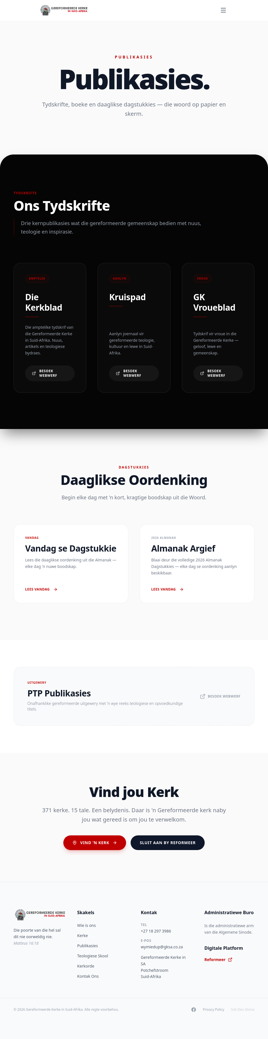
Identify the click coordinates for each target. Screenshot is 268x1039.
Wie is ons (86, 925)
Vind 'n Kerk (94, 842)
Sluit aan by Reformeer (168, 842)
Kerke (82, 935)
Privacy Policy (213, 1009)
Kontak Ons (88, 976)
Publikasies (87, 945)
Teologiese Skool (92, 956)
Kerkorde (85, 966)
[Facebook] (193, 1009)
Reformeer (218, 959)
